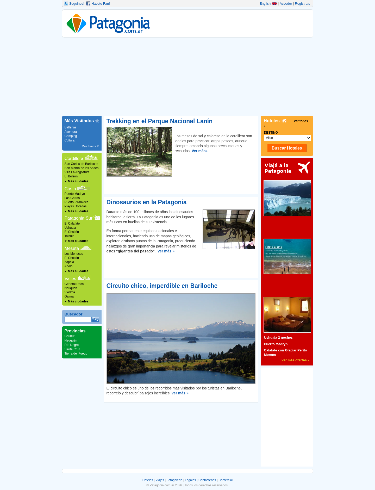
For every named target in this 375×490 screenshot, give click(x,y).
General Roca (74, 284)
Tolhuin (69, 236)
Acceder (286, 3)
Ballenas (71, 127)
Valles (70, 278)
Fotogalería (175, 480)
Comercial (225, 480)
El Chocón (72, 258)
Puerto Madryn (75, 194)
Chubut (70, 336)
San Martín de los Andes (82, 168)
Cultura (70, 140)
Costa (70, 188)
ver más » (166, 251)
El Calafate (72, 223)
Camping (71, 136)
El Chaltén (72, 232)
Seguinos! (76, 3)
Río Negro (72, 345)
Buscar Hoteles (287, 148)
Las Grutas (72, 198)
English (268, 3)
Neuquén (71, 340)
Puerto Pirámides (77, 202)
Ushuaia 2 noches (278, 337)
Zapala (69, 262)
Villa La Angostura (77, 172)
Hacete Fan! (100, 3)
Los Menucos (74, 254)
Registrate (302, 3)
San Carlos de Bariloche (81, 164)
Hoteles (147, 480)
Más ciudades (77, 181)
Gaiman (70, 296)
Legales (190, 480)
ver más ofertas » (296, 360)
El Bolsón (71, 176)
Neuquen (71, 288)
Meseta (72, 248)
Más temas (90, 146)
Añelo (69, 266)
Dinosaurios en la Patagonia (147, 202)
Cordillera (74, 158)
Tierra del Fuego (76, 353)
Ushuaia (70, 228)
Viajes (159, 480)
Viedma (70, 292)
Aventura (71, 132)
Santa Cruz (72, 349)
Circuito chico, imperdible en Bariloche (162, 285)
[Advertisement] (187, 76)
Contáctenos (207, 480)
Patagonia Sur (79, 218)
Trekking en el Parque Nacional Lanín (160, 121)
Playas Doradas (76, 206)
